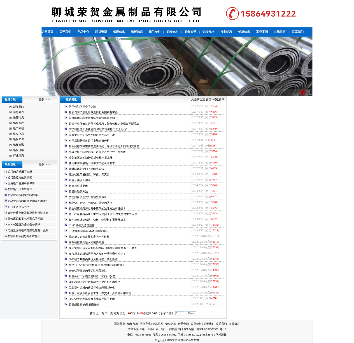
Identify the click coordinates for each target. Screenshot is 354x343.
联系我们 (221, 323)
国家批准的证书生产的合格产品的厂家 (92, 135)
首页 (208, 99)
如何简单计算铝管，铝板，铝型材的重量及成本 (97, 219)
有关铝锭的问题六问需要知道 (86, 242)
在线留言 (234, 323)
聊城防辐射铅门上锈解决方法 (86, 168)
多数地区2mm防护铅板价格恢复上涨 (90, 157)
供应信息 (18, 133)
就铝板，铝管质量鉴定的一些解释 (89, 236)
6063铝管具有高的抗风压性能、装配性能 (93, 259)
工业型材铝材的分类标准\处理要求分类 (92, 287)
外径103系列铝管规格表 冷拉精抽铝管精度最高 (97, 265)
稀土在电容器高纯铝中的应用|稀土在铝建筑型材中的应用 (103, 214)
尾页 (116, 313)
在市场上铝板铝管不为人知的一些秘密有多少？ (97, 253)
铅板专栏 (18, 123)
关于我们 (208, 323)
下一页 (109, 313)
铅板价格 (18, 150)
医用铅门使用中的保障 (21, 183)
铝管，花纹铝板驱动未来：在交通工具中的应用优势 (100, 293)
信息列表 (18, 112)
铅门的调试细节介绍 (20, 171)
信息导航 (145, 323)
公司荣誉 (196, 323)
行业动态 (18, 155)
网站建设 (221, 334)
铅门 (164, 329)
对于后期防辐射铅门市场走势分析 (89, 140)
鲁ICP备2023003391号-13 (211, 329)
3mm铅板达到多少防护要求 (24, 224)
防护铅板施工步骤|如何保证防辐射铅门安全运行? (98, 129)
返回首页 (119, 323)
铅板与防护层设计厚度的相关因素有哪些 (93, 112)
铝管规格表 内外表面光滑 (84, 304)
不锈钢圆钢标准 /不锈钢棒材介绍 (88, 231)
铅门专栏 (18, 128)
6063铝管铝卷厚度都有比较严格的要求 (92, 298)
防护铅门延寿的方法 (20, 189)
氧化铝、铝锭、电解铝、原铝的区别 (90, 202)
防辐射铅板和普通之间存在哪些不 (28, 201)
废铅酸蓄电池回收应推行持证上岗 (28, 212)
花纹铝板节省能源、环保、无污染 (89, 174)
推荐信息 (18, 117)
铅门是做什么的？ (18, 206)
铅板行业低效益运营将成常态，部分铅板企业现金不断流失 (104, 123)
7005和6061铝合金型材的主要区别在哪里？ (94, 282)
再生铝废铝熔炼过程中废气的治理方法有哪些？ (97, 208)
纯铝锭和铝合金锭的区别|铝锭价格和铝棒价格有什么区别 (103, 248)
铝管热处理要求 (78, 185)
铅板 (142, 329)
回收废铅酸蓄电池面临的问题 (25, 218)
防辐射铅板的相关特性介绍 (24, 195)
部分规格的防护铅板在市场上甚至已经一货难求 (97, 152)
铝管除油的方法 (78, 191)
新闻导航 (18, 106)
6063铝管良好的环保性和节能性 (88, 270)
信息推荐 (157, 323)
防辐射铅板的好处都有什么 (24, 236)
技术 (205, 334)
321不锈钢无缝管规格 (82, 225)
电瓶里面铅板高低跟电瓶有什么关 (28, 230)
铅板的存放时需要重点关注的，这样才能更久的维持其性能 (104, 146)
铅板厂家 (153, 329)
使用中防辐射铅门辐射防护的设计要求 (92, 163)
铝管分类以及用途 (80, 180)
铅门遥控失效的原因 (20, 177)
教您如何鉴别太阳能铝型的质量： (89, 197)
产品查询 (183, 323)
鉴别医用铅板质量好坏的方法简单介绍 (92, 118)
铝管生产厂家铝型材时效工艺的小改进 (92, 276)
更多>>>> (44, 99)
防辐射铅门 (176, 329)
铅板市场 (132, 323)
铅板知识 (18, 139)
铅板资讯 (18, 144)
